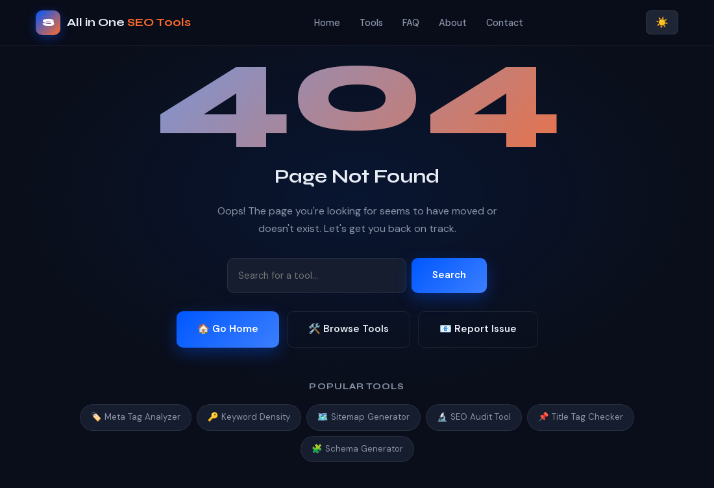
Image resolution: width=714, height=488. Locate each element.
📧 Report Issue (478, 328)
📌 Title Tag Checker (580, 416)
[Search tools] (316, 275)
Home (327, 23)
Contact (504, 23)
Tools (371, 23)
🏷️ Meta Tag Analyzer (135, 416)
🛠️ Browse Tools (348, 328)
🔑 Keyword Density (249, 416)
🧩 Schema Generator (357, 448)
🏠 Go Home (227, 328)
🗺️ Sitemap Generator (363, 416)
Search (449, 274)
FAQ (410, 23)
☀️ (662, 22)
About (453, 23)
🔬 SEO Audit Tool (474, 416)
